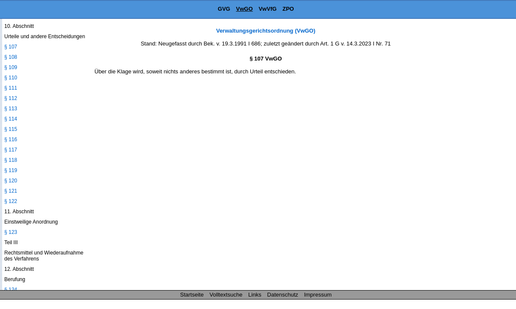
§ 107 (10, 47)
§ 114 (10, 119)
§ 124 (10, 290)
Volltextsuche (226, 294)
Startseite (192, 294)
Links (254, 294)
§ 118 (10, 160)
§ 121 (10, 191)
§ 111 (10, 88)
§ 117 (10, 150)
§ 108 (10, 57)
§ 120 (10, 181)
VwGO (244, 9)
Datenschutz (282, 294)
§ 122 (10, 201)
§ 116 (10, 139)
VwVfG (267, 9)
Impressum (317, 294)
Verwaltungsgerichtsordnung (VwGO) (265, 30)
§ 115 (10, 129)
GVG (224, 9)
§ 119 (10, 170)
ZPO (288, 9)
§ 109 (10, 67)
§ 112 (10, 98)
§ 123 (10, 232)
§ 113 (10, 109)
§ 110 (10, 78)
